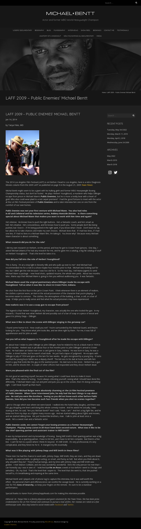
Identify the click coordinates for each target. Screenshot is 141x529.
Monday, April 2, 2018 (116, 138)
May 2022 (111, 156)
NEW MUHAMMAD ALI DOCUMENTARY (79, 36)
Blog (49, 30)
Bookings (97, 30)
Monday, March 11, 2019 (117, 134)
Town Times (87, 185)
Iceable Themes (10, 524)
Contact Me (109, 30)
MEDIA (99, 36)
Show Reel (85, 30)
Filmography (59, 30)
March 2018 (112, 164)
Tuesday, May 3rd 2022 (117, 129)
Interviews (73, 30)
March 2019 (112, 160)
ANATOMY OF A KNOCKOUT (50, 36)
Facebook (59, 504)
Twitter (70, 504)
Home (104, 92)
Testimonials (123, 30)
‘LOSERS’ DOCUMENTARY (22, 30)
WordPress (49, 522)
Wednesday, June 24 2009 (118, 142)
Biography (39, 30)
